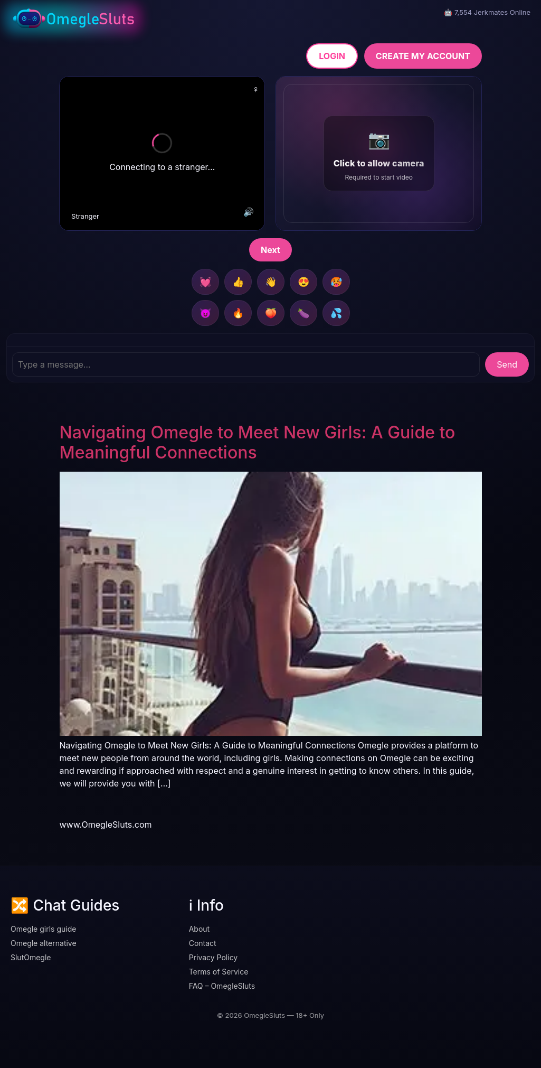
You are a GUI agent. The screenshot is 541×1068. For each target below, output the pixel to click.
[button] (378, 153)
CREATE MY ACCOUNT (423, 56)
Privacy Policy (213, 957)
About (199, 928)
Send (507, 364)
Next (270, 250)
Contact (202, 943)
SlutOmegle (31, 957)
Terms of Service (219, 971)
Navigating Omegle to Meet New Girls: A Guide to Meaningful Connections (257, 442)
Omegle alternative (44, 943)
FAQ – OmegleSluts (222, 985)
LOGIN (332, 56)
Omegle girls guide (43, 928)
